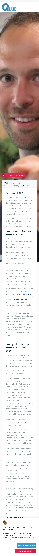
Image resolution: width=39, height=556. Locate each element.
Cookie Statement (11, 540)
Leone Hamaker (20, 300)
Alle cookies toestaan (24, 551)
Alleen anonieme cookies (26, 545)
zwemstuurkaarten (24, 294)
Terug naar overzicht (15, 175)
